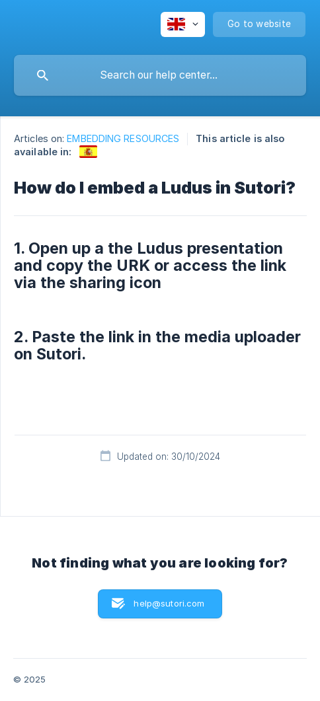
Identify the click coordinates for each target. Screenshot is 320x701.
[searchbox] (160, 75)
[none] (183, 24)
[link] (88, 151)
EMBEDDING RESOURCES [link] (123, 138)
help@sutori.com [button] (169, 603)
